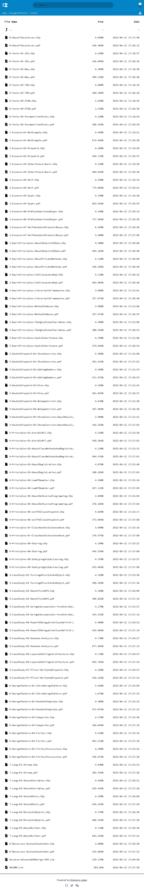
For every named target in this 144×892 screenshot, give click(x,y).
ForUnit (34, 13)
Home (4, 13)
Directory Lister (78, 880)
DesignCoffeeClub (18, 13)
